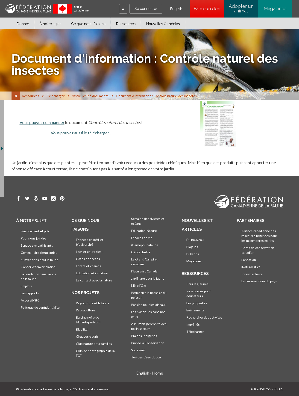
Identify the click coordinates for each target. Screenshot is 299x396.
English (176, 9)
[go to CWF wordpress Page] (36, 199)
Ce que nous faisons (88, 24)
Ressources (126, 24)
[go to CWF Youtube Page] (44, 199)
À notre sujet (50, 24)
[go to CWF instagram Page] (53, 199)
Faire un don (209, 8)
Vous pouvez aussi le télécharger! (81, 132)
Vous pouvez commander (42, 122)
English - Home (149, 372)
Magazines (275, 8)
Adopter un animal (241, 8)
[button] (123, 9)
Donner (23, 24)
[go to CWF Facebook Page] (18, 199)
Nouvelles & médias (163, 24)
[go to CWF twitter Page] (27, 199)
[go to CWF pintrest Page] (62, 199)
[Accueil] (16, 96)
